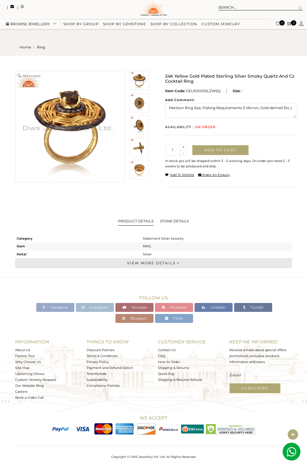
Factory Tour (25, 356)
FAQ (161, 356)
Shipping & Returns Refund (180, 380)
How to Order (169, 362)
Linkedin (213, 307)
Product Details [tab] (136, 221)
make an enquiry (214, 175)
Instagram (95, 307)
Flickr (174, 318)
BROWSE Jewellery (28, 24)
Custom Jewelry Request (35, 380)
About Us (22, 350)
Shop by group (81, 24)
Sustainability (97, 380)
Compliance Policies (103, 386)
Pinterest (174, 307)
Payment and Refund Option (110, 368)
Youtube (135, 307)
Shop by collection (173, 24)
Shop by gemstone (124, 24)
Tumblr (253, 307)
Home (25, 47)
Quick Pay (166, 374)
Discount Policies (100, 350)
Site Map (22, 368)
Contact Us (167, 350)
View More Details (153, 263)
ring (41, 47)
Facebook (55, 307)
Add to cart (220, 150)
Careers (21, 391)
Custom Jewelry (220, 24)
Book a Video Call (29, 397)
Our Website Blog (29, 386)
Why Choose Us (28, 362)
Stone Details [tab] (174, 221)
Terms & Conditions (102, 356)
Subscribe (255, 388)
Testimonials (96, 374)
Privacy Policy (98, 362)
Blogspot (134, 318)
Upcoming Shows (29, 374)
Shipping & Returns (173, 368)
